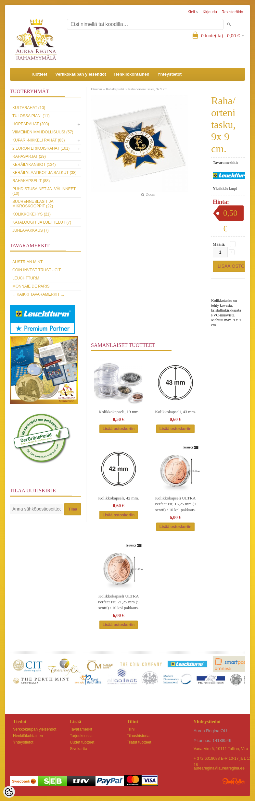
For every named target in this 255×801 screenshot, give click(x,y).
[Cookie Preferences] (9, 792)
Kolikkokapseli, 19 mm (118, 411)
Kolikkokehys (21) (31, 214)
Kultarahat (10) (28, 107)
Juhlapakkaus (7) (30, 230)
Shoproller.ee (234, 781)
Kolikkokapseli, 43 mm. (175, 411)
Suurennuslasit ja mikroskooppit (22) (32, 203)
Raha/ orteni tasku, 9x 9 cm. (148, 89)
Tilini (130, 729)
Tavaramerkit (81, 729)
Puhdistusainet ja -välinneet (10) (44, 191)
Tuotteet (39, 74)
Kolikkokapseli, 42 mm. (118, 498)
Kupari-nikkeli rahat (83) (38, 140)
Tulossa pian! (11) (31, 116)
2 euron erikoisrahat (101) (41, 148)
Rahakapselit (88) (31, 181)
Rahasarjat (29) (29, 156)
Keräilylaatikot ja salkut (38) (44, 172)
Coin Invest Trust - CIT (36, 270)
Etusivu (96, 89)
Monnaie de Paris (30, 286)
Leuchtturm (25, 278)
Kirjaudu (210, 12)
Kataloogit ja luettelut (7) (41, 222)
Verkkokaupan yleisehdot (80, 74)
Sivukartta (78, 748)
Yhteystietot (170, 74)
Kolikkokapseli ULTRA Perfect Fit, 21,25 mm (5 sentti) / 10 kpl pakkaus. (118, 602)
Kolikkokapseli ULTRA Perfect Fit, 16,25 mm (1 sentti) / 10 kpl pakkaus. (175, 504)
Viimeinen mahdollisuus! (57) (42, 132)
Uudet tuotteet (82, 742)
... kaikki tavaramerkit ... (38, 294)
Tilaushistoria (138, 735)
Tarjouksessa (81, 735)
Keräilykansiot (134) (34, 164)
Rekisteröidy (232, 12)
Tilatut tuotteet (139, 742)
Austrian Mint (27, 262)
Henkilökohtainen (131, 74)
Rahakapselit (115, 89)
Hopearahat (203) (30, 124)
